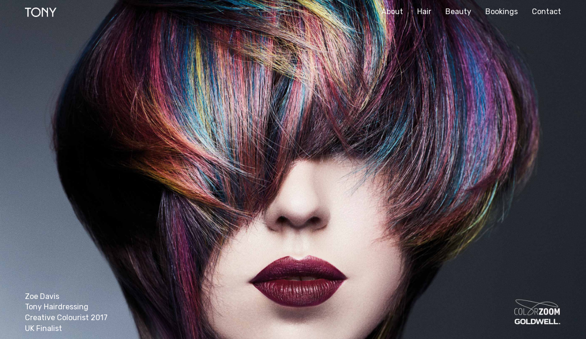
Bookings (501, 11)
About (392, 11)
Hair (424, 11)
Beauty (458, 11)
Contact (546, 11)
